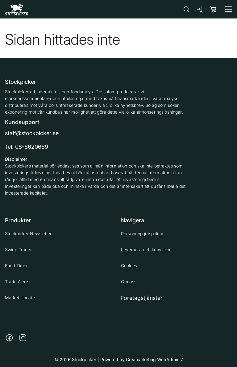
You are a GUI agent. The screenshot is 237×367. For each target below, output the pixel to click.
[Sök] (186, 9)
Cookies (129, 265)
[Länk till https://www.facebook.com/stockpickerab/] (9, 338)
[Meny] (228, 9)
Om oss (128, 281)
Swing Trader (18, 249)
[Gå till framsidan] (16, 9)
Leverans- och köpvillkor (146, 249)
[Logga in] (200, 9)
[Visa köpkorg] (213, 9)
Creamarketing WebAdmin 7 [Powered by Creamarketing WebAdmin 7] (154, 359)
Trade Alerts (17, 281)
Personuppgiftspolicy (142, 233)
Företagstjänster (142, 298)
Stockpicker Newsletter (28, 233)
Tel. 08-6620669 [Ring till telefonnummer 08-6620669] (26, 146)
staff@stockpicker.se (32, 133)
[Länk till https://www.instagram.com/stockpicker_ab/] (23, 338)
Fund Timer (16, 265)
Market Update (20, 297)
